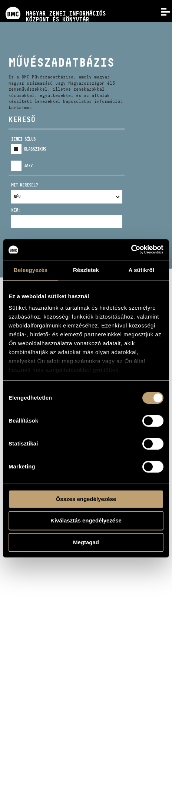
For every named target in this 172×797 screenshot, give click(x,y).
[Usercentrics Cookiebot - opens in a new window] (131, 249)
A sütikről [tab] (142, 270)
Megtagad (86, 542)
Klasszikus (35, 149)
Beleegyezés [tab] (30, 270)
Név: (15, 210)
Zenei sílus (23, 139)
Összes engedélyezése (86, 499)
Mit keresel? (24, 185)
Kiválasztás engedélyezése (86, 521)
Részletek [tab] (86, 270)
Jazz (28, 165)
